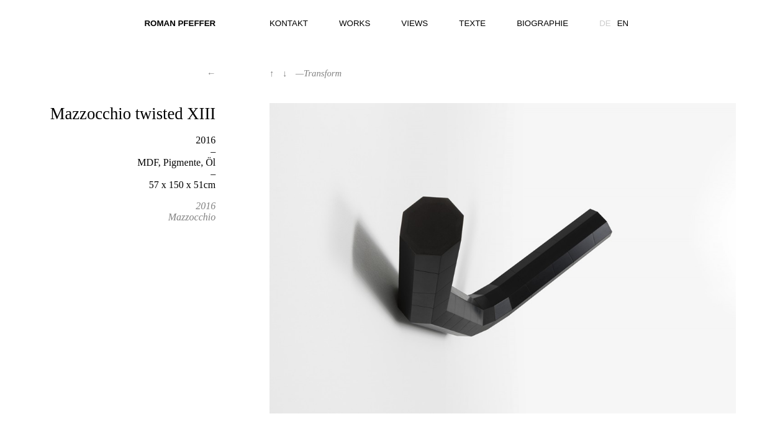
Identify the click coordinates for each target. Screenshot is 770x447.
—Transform (319, 73)
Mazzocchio (191, 217)
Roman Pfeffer (179, 23)
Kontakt (289, 23)
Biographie (542, 23)
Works (354, 23)
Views (414, 23)
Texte (472, 23)
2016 (205, 206)
